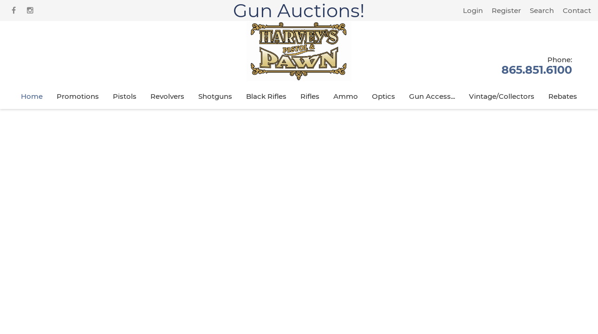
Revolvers (167, 96)
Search (542, 10)
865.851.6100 (536, 65)
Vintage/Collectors (501, 96)
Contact (577, 10)
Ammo (345, 96)
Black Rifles (266, 96)
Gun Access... (432, 96)
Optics (383, 96)
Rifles (309, 96)
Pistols (124, 96)
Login (473, 10)
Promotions (78, 96)
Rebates (562, 96)
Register (506, 10)
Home (32, 96)
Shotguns (215, 96)
